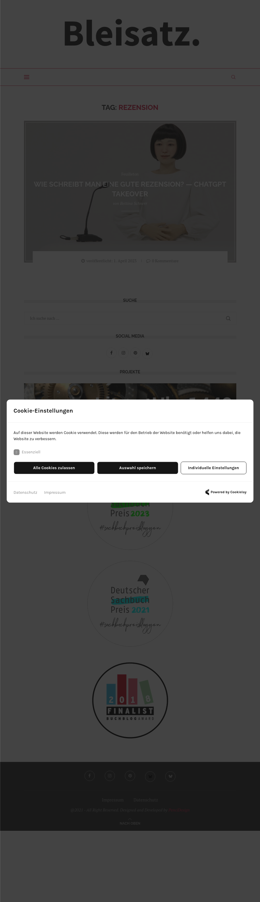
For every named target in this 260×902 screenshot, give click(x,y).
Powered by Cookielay (225, 492)
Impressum (55, 492)
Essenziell (26, 452)
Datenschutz (25, 492)
